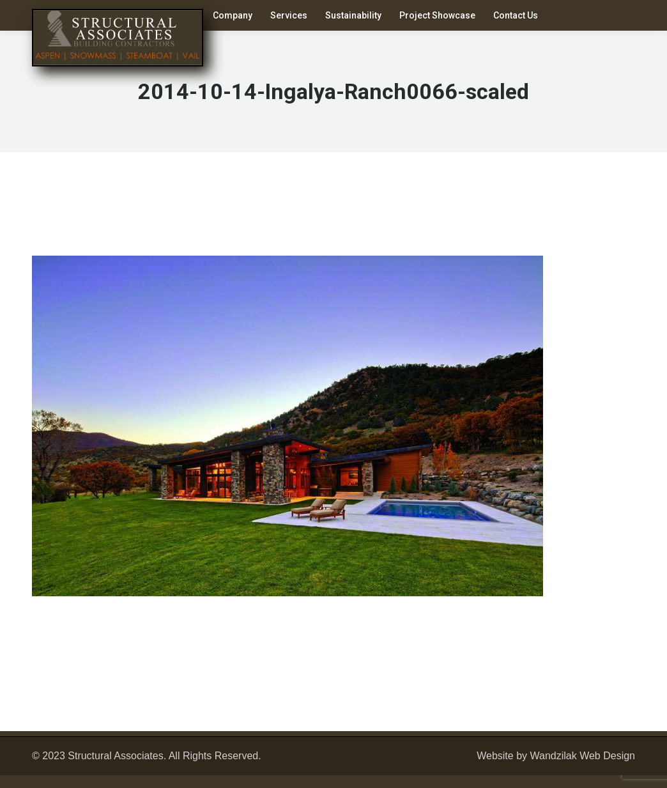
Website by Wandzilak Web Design (556, 755)
